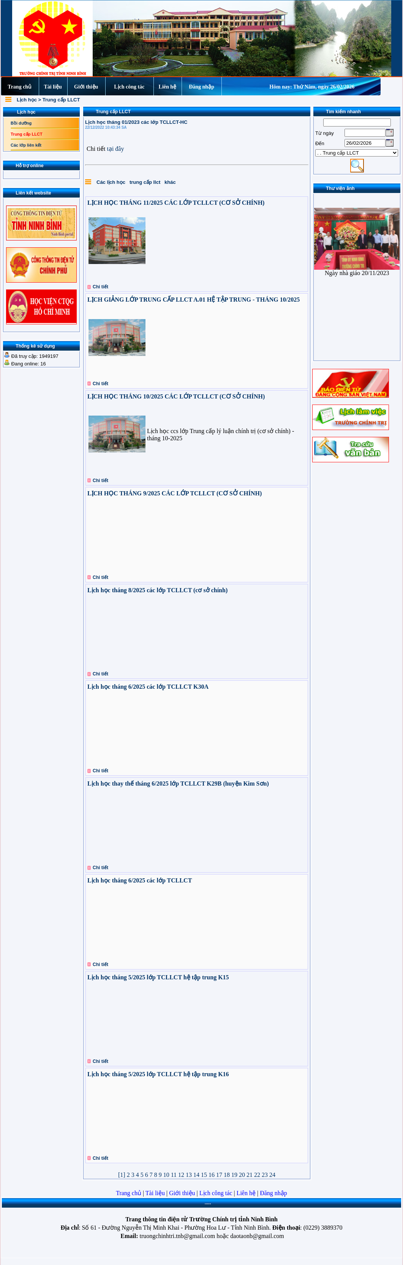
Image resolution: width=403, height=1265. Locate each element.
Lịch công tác (129, 87)
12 (182, 1175)
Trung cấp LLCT (61, 100)
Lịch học (27, 100)
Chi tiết (100, 286)
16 (212, 1175)
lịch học (116, 182)
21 (250, 1175)
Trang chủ (20, 87)
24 (272, 1175)
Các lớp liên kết (26, 145)
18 (227, 1175)
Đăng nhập (201, 87)
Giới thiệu (86, 87)
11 (174, 1175)
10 (167, 1175)
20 (243, 1175)
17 (220, 1175)
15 (205, 1175)
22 (258, 1175)
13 (189, 1175)
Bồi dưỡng (21, 123)
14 (197, 1175)
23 (265, 1175)
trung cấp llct (146, 182)
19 (235, 1175)
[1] (122, 1175)
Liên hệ (168, 87)
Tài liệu (53, 87)
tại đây (115, 148)
